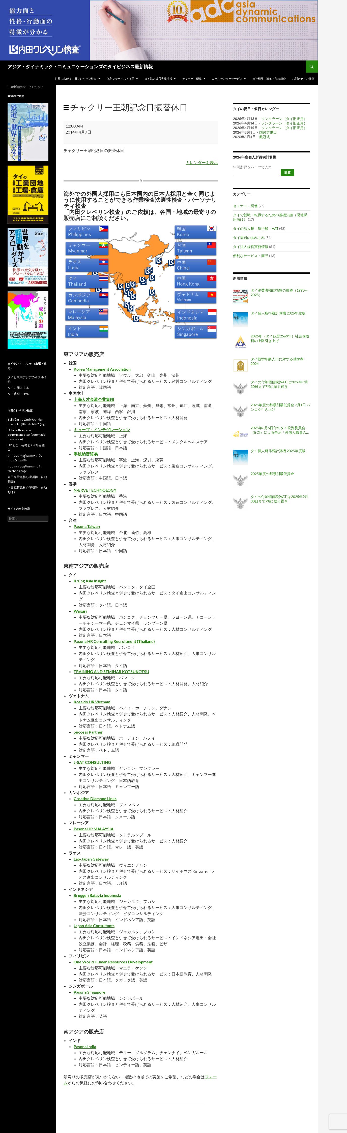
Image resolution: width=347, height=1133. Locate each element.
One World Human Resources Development (113, 961)
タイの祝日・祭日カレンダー (256, 109)
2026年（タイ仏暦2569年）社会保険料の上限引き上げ (280, 338)
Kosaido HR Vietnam (92, 701)
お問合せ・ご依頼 (303, 78)
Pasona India (85, 1046)
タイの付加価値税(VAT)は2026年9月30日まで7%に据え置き (279, 384)
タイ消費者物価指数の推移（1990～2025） (279, 292)
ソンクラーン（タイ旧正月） (284, 118)
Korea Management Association (102, 369)
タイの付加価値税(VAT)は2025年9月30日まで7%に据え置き (279, 498)
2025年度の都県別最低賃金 (272, 473)
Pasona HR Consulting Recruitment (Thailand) (114, 641)
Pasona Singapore (89, 992)
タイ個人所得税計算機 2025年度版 (278, 451)
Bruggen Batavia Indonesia (97, 895)
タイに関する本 (18, 388)
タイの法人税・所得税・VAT (255, 228)
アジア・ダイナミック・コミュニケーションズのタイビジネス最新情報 (80, 66)
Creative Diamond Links (95, 798)
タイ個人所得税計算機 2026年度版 (278, 313)
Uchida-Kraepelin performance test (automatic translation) (26, 434)
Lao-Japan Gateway (91, 859)
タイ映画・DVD (18, 394)
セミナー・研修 (192, 78)
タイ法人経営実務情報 (158, 78)
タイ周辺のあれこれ (249, 237)
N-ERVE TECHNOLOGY (95, 490)
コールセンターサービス (227, 78)
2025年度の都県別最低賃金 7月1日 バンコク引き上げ (280, 407)
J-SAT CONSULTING (92, 762)
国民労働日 (268, 132)
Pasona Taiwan (87, 526)
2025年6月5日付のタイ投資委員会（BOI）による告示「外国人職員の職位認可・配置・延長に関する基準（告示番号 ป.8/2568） (280, 430)
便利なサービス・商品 (120, 78)
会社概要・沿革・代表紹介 (269, 78)
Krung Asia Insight (90, 580)
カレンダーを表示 (202, 162)
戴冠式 (264, 137)
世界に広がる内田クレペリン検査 (76, 78)
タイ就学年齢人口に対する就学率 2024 (277, 361)
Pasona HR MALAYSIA (93, 828)
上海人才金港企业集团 (94, 399)
